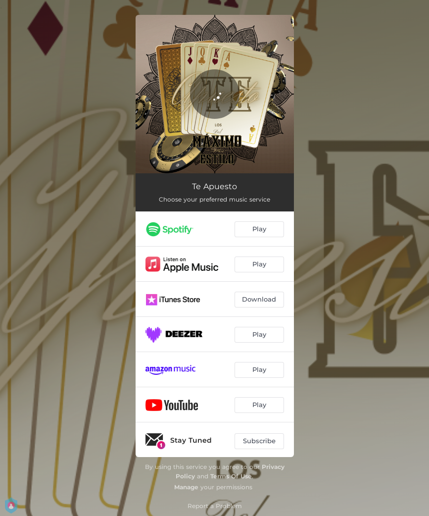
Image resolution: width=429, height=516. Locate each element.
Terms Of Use (231, 476)
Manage (186, 487)
